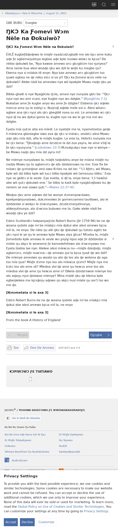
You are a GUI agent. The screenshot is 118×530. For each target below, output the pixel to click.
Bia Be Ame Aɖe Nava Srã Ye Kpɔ (25, 434)
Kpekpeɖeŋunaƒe (69, 451)
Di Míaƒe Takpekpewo (18, 440)
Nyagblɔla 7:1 (95, 99)
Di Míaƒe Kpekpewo (71, 434)
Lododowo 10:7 (47, 147)
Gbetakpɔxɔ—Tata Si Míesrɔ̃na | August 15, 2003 (35, 13)
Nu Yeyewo (66, 440)
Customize (46, 522)
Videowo (10, 446)
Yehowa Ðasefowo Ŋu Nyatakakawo (27, 451)
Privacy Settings (96, 511)
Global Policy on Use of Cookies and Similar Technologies (61, 506)
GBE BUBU (14, 23)
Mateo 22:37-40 (62, 187)
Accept (11, 522)
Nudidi (63, 446)
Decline (27, 522)
